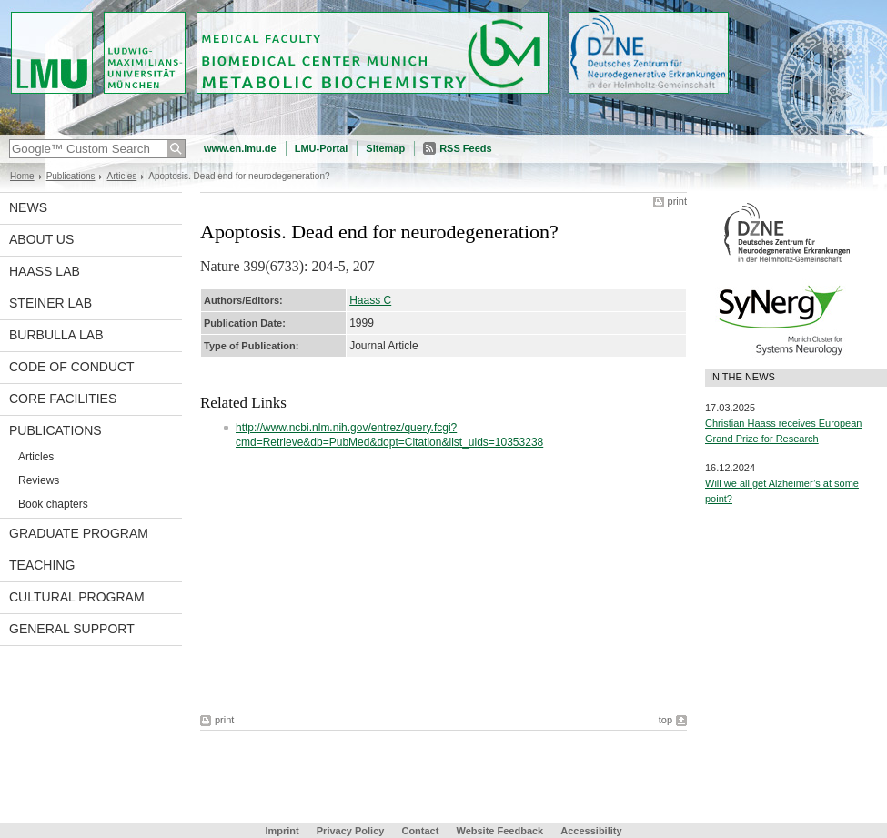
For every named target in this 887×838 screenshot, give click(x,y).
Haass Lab (44, 271)
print (677, 201)
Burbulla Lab (56, 335)
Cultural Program (77, 597)
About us (41, 239)
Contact (419, 830)
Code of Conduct (72, 366)
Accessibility (590, 830)
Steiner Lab (50, 303)
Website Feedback (499, 830)
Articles (121, 176)
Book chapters (53, 504)
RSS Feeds (465, 148)
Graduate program (78, 533)
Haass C (370, 300)
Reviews (38, 480)
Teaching (42, 565)
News (28, 207)
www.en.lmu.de (240, 148)
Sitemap (385, 148)
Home (22, 176)
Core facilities (62, 398)
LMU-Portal (321, 148)
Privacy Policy (351, 830)
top (665, 719)
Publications (71, 176)
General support (72, 628)
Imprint (281, 830)
